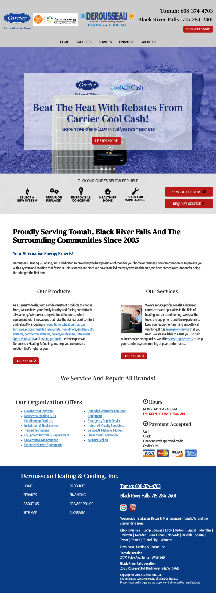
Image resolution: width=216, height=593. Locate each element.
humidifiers (69, 329)
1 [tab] (103, 170)
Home (64, 42)
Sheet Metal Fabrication (103, 435)
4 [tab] (115, 170)
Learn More (106, 140)
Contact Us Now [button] (198, 29)
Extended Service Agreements (43, 445)
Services (105, 42)
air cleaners (68, 334)
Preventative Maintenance (41, 440)
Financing (126, 42)
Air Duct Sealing (98, 440)
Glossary (82, 513)
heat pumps (71, 324)
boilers (55, 334)
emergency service (177, 329)
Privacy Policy (87, 504)
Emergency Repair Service (104, 421)
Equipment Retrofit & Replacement (46, 435)
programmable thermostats (42, 329)
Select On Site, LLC (151, 575)
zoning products (51, 339)
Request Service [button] (189, 203)
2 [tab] (107, 170)
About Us (149, 42)
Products (83, 42)
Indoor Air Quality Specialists (106, 426)
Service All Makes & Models (105, 430)
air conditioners (53, 324)
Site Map (35, 513)
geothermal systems (37, 334)
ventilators (28, 339)
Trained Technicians (36, 430)
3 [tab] (111, 170)
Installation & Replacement (41, 426)
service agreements (180, 339)
